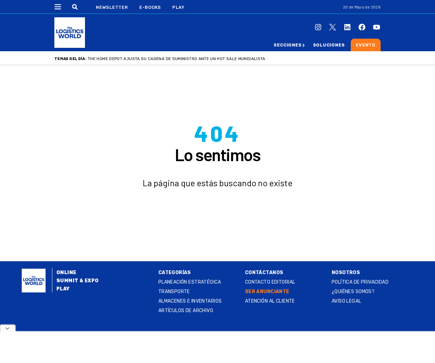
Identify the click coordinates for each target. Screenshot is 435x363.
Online (66, 272)
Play (178, 7)
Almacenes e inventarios (190, 301)
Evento (366, 44)
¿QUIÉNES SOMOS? (353, 291)
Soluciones (329, 44)
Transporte (174, 291)
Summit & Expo (77, 281)
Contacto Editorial (270, 282)
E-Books (150, 7)
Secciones (287, 44)
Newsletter (112, 7)
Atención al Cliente (270, 301)
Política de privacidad (360, 282)
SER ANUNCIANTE (267, 291)
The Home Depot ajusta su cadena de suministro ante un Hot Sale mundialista (176, 58)
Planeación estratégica (189, 282)
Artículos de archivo (185, 310)
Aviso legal (346, 301)
